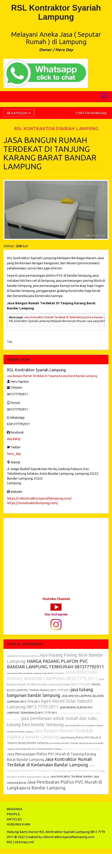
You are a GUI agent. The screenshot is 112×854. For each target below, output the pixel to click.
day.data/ (14, 439)
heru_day (14, 453)
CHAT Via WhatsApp (91, 113)
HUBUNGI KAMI (18, 824)
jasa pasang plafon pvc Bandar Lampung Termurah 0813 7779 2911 (36, 673)
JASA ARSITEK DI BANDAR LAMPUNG (23, 656)
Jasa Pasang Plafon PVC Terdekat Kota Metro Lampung (38, 749)
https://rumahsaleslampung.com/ (32, 503)
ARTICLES (14, 819)
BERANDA (14, 809)
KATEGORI (19, 113)
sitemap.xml (24, 842)
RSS (9, 842)
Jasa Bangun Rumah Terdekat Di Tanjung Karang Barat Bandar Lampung (52, 375)
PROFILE (13, 814)
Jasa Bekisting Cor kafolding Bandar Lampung (82, 749)
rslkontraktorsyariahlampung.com (68, 837)
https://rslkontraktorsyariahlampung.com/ (39, 498)
